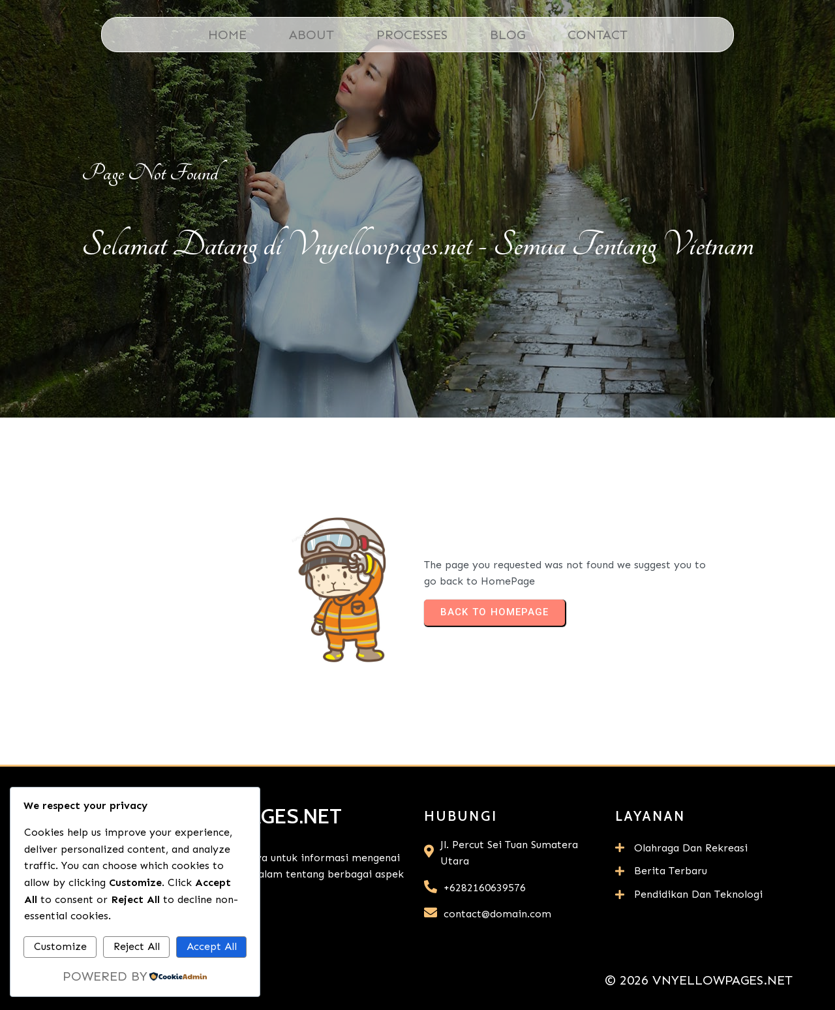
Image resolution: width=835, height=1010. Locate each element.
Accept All (212, 946)
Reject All (137, 946)
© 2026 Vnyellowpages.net (699, 980)
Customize (60, 946)
